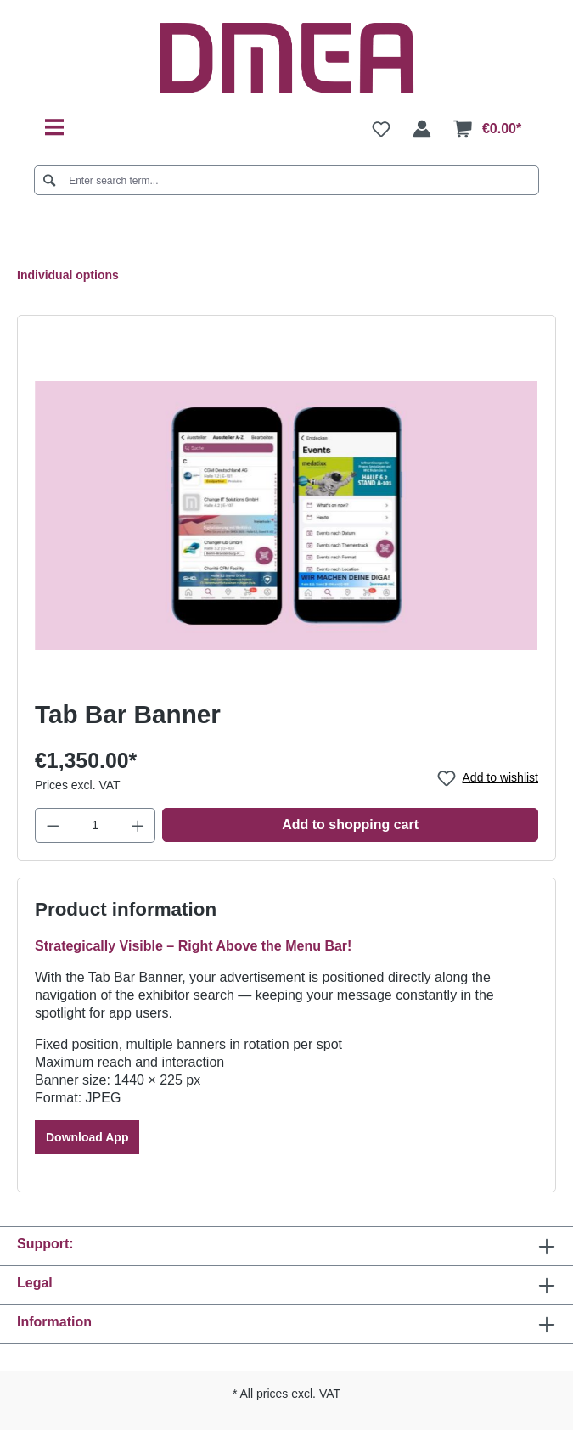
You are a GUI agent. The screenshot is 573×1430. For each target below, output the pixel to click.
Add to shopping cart (350, 824)
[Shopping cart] (487, 128)
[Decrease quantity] (52, 825)
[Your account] (422, 128)
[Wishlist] (381, 128)
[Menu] (54, 128)
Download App (87, 1137)
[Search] (50, 180)
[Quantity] (95, 825)
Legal (35, 1283)
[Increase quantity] (138, 825)
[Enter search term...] (287, 180)
